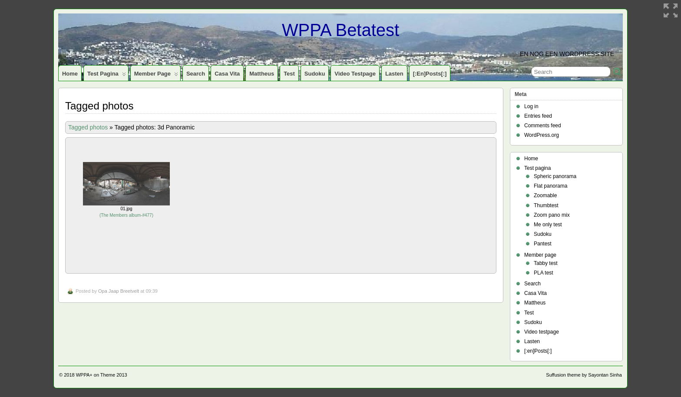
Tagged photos (88, 127)
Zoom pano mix (552, 215)
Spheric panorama (555, 176)
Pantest (543, 244)
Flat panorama (550, 186)
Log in (531, 106)
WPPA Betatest (340, 30)
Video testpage (355, 73)
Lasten (394, 73)
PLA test (543, 273)
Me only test (548, 225)
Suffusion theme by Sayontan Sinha (584, 374)
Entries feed (538, 116)
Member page (156, 75)
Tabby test (546, 263)
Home (70, 73)
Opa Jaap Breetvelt (118, 291)
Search (195, 73)
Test (289, 73)
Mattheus (261, 73)
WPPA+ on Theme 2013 (101, 374)
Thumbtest (546, 205)
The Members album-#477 (126, 215)
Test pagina (106, 75)
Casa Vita (227, 73)
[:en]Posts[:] (430, 73)
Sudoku (314, 73)
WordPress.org (541, 135)
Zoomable (545, 195)
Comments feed (542, 125)
